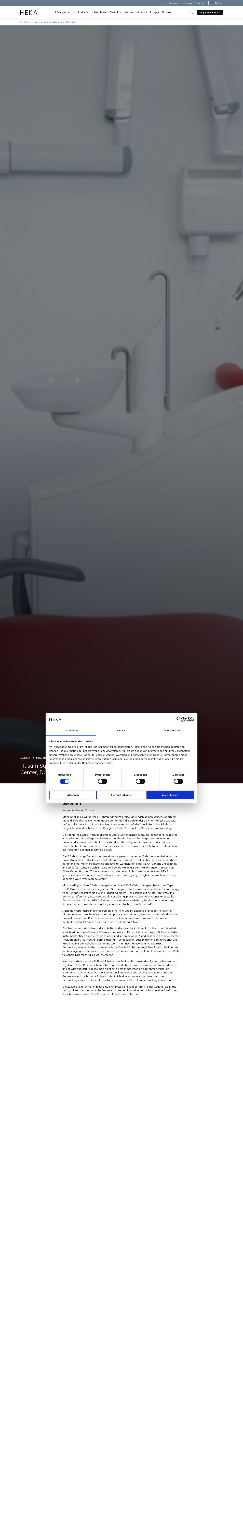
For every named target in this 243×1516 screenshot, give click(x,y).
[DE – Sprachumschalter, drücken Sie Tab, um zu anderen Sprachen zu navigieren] (217, 3)
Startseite (25, 22)
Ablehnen (73, 794)
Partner (166, 12)
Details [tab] (121, 730)
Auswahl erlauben (121, 794)
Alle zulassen (170, 794)
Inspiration (81, 12)
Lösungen (62, 12)
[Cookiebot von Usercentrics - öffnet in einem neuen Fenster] (179, 719)
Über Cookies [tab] (172, 730)
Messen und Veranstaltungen (142, 12)
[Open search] (191, 12)
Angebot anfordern (209, 12)
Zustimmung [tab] (71, 730)
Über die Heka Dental (106, 12)
